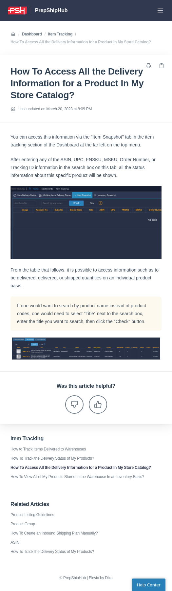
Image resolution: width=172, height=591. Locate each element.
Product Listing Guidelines (32, 515)
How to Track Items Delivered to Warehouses (48, 449)
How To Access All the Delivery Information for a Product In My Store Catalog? (80, 42)
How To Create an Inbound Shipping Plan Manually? (54, 533)
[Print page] (148, 65)
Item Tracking (60, 34)
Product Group (22, 524)
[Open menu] (160, 10)
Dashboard (32, 34)
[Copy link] (161, 65)
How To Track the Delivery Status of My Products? (52, 458)
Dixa (109, 578)
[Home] (17, 10)
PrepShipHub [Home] (51, 10)
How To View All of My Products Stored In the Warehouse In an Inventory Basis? (77, 476)
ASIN (14, 542)
